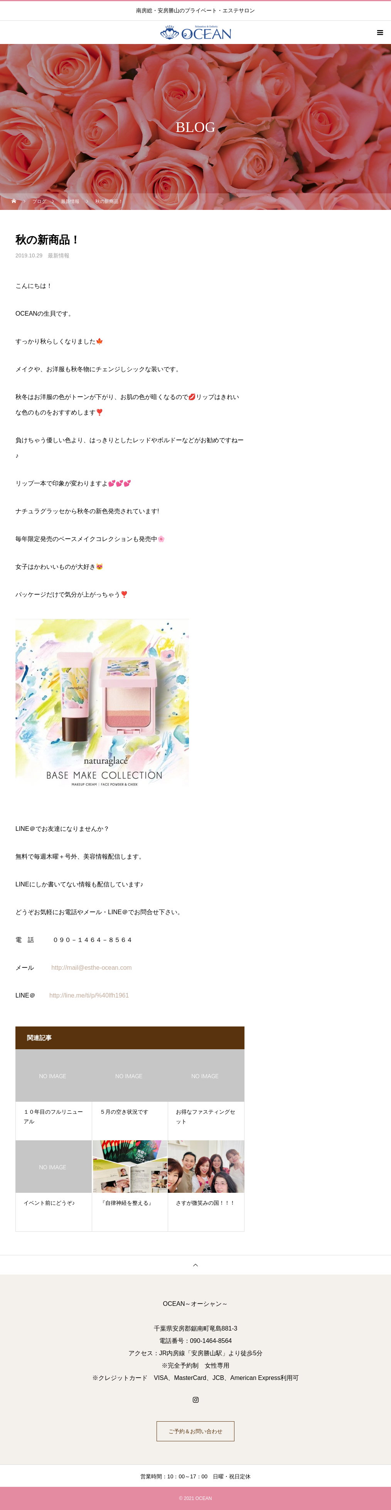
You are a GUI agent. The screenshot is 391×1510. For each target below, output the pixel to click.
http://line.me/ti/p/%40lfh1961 (89, 995)
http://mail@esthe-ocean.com (91, 967)
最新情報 (58, 255)
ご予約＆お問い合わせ (195, 1431)
